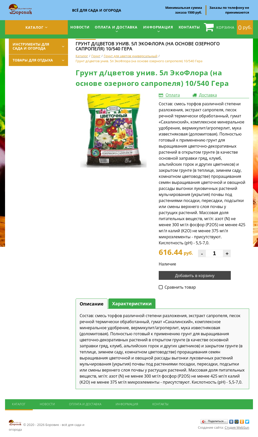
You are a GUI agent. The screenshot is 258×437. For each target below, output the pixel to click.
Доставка (208, 95)
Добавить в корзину (195, 275)
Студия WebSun (237, 427)
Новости (80, 27)
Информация (158, 27)
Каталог (34, 27)
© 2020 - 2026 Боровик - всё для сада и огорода (46, 425)
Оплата (173, 95)
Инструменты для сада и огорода (31, 46)
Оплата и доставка (116, 27)
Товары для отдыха (33, 60)
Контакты (189, 27)
